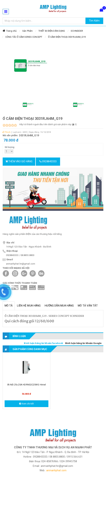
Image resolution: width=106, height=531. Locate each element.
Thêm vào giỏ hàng (18, 161)
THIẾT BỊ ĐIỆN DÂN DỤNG (51, 31)
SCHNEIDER (77, 31)
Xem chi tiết (26, 403)
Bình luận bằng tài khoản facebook (43, 343)
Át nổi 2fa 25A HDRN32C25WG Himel (26, 384)
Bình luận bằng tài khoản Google (83, 343)
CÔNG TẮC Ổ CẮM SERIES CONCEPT (23, 37)
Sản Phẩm (27, 31)
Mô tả (9, 305)
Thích (6, 132)
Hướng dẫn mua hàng (59, 305)
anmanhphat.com (56, 470)
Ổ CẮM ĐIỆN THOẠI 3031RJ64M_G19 (67, 37)
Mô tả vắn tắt (88, 305)
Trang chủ (11, 31)
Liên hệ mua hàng (29, 305)
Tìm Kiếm (94, 20)
